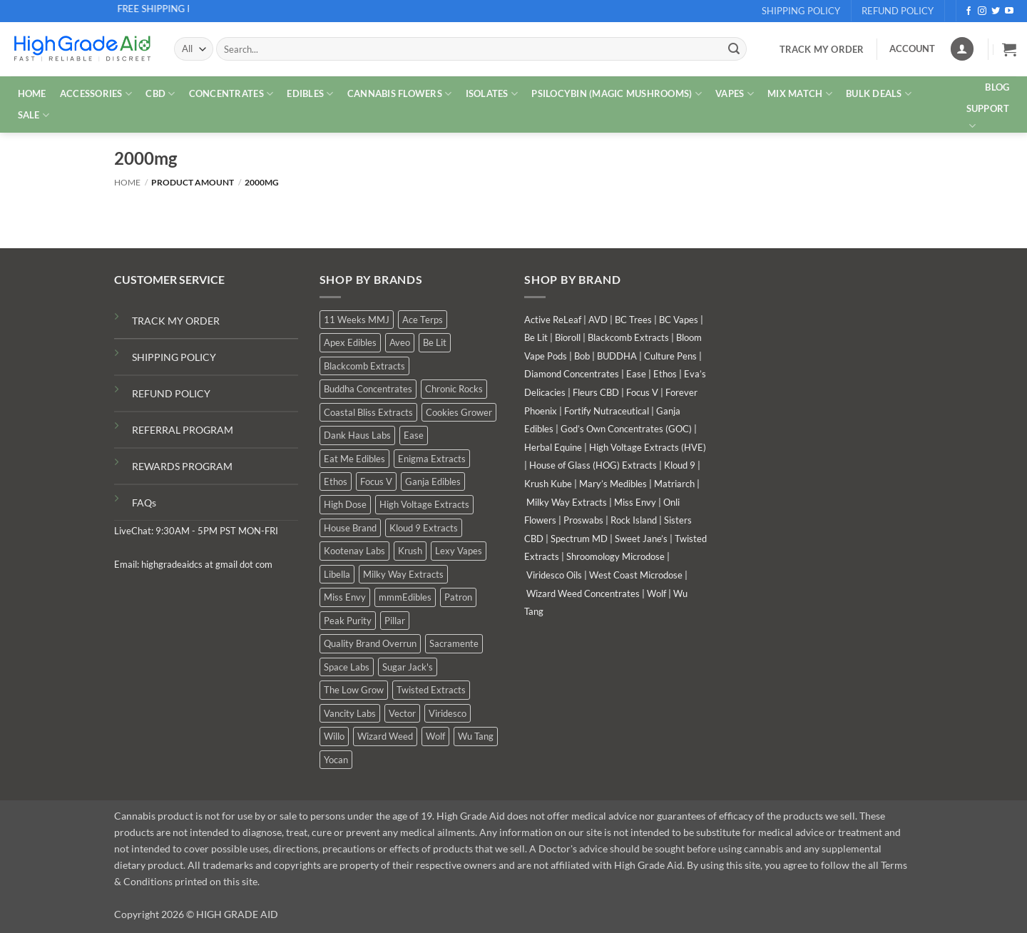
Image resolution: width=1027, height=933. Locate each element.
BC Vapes (678, 319)
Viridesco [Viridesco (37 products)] (447, 713)
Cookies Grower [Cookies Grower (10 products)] (459, 412)
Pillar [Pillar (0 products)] (394, 620)
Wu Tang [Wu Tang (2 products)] (476, 736)
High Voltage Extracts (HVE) (647, 447)
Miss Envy (635, 502)
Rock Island (633, 520)
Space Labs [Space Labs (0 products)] (346, 667)
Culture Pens (670, 356)
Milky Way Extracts (566, 502)
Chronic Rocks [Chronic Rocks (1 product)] (454, 388)
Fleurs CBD (596, 392)
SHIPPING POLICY (174, 357)
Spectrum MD (579, 538)
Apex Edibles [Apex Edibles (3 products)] (350, 342)
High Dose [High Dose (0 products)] (345, 504)
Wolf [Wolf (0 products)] (435, 736)
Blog (997, 87)
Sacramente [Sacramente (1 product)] (454, 643)
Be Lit (536, 337)
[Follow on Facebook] (968, 11)
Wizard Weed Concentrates (583, 593)
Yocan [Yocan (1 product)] (336, 759)
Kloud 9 (679, 465)
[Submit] (734, 49)
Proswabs (583, 520)
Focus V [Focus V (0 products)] (376, 481)
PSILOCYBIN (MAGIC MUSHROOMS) (616, 94)
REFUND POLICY (171, 393)
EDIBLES (310, 94)
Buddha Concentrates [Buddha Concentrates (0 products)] (368, 388)
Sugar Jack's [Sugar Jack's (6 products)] (407, 667)
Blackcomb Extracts (628, 337)
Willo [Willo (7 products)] (334, 736)
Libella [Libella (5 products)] (337, 574)
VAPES (734, 94)
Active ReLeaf (552, 319)
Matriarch (674, 483)
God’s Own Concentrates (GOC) (626, 428)
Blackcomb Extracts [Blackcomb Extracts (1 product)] (364, 366)
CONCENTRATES (231, 94)
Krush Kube (548, 483)
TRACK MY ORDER (176, 321)
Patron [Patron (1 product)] (458, 597)
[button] (1009, 49)
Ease (636, 373)
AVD (598, 319)
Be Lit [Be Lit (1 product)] (434, 342)
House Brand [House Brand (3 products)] (350, 528)
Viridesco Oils (554, 575)
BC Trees (633, 319)
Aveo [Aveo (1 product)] (399, 342)
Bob (582, 356)
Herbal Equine (553, 447)
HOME (32, 93)
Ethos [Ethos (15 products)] (335, 481)
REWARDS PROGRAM (182, 466)
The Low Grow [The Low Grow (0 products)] (354, 689)
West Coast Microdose (636, 575)
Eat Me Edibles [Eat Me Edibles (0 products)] (354, 458)
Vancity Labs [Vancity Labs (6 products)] (350, 713)
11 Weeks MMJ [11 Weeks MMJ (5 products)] (356, 319)
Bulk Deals (878, 94)
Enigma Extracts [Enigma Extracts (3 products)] (432, 458)
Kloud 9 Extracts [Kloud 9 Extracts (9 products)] (423, 528)
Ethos (665, 373)
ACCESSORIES (96, 94)
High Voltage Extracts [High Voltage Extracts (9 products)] (424, 504)
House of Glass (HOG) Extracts (593, 465)
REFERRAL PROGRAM (182, 430)
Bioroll (568, 337)
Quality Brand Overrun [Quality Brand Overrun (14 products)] (370, 643)
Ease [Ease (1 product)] (414, 435)
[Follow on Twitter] (995, 11)
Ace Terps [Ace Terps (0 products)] (422, 319)
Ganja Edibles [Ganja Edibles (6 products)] (433, 481)
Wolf (656, 593)
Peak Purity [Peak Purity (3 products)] (348, 620)
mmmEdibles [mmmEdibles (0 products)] (405, 597)
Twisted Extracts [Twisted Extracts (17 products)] (431, 689)
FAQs (144, 502)
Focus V (642, 392)
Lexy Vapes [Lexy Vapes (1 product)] (458, 550)
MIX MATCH (799, 94)
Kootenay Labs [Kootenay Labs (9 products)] (354, 550)
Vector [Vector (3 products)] (402, 713)
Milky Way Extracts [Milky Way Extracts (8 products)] (403, 574)
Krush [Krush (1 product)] (410, 550)
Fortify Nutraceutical (606, 411)
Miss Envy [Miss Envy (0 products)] (345, 597)
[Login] (962, 49)
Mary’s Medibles (613, 483)
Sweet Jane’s (641, 538)
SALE (33, 115)
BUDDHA (617, 356)
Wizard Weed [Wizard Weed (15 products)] (385, 736)
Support (988, 118)
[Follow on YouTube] (1009, 11)
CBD (160, 94)
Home (127, 182)
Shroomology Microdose (615, 556)
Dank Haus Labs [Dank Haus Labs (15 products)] (357, 435)
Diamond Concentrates (571, 373)
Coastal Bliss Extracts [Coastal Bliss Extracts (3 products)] (368, 412)
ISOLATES (492, 94)
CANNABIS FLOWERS (399, 94)
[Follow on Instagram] (982, 11)
